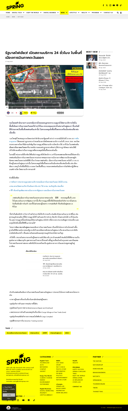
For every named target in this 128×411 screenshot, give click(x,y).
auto (42, 365)
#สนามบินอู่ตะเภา (56, 333)
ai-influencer (78, 380)
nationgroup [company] (98, 365)
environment (45, 382)
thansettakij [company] (98, 392)
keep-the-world (79, 376)
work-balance (61, 393)
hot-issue (60, 363)
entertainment (62, 378)
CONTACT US (77, 387)
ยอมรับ (9, 395)
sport (58, 365)
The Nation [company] (97, 361)
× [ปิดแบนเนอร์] (14, 385)
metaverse (44, 367)
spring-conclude (79, 371)
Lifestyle (59, 384)
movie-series (61, 388)
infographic (60, 371)
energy (42, 380)
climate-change (46, 378)
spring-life (60, 386)
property (43, 393)
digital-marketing (47, 391)
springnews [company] (97, 380)
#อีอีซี (45, 333)
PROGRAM (76, 367)
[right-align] (117, 12)
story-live (77, 382)
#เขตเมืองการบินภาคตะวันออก (17, 333)
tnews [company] (95, 388)
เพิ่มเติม (5, 391)
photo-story (61, 369)
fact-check (60, 367)
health (75, 363)
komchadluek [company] (98, 369)
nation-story (61, 380)
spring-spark (77, 378)
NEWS (13, 17)
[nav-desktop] (8, 13)
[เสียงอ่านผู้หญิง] (23, 112)
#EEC (67, 333)
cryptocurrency (46, 395)
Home (8, 17)
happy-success (78, 369)
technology (44, 363)
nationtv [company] (96, 376)
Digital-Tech (44, 361)
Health (75, 361)
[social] (103, 5)
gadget (43, 371)
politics (59, 376)
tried (75, 374)
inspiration (60, 391)
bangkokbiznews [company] (99, 373)
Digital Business (45, 389)
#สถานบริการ (34, 333)
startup (43, 369)
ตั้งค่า (8, 398)
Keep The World (46, 376)
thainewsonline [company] (99, 384)
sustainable (44, 384)
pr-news (59, 373)
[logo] (15, 5)
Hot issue (20, 17)
